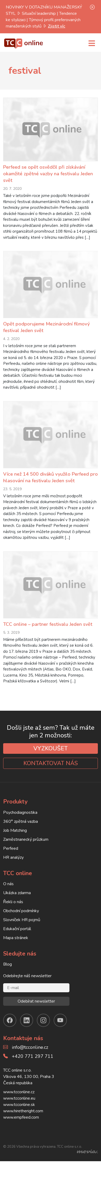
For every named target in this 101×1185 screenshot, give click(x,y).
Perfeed (10, 863)
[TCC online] (24, 43)
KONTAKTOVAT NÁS (50, 778)
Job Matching (15, 845)
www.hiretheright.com (23, 1125)
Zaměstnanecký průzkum (25, 854)
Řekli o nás (13, 916)
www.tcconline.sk (19, 1119)
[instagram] (43, 1034)
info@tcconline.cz (30, 1062)
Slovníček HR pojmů (21, 934)
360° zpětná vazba (20, 836)
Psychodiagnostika (20, 827)
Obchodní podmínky (21, 925)
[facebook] (9, 1034)
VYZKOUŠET (50, 763)
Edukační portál (17, 943)
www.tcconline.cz (18, 1106)
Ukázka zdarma (17, 907)
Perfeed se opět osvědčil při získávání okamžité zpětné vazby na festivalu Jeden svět (48, 173)
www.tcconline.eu (19, 1113)
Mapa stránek (15, 952)
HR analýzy (13, 872)
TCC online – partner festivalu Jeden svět (48, 639)
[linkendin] (26, 1034)
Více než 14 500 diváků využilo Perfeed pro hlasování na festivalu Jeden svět (50, 486)
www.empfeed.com (21, 1132)
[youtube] (60, 1034)
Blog (7, 979)
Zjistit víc (56, 26)
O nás (8, 898)
